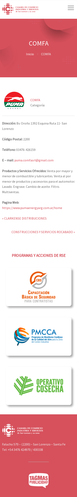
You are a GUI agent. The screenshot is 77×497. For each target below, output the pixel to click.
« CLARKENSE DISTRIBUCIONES (24, 218)
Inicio (30, 54)
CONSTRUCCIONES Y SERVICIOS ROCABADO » (43, 232)
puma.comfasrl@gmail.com (34, 160)
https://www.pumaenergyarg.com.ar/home (32, 208)
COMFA (35, 100)
